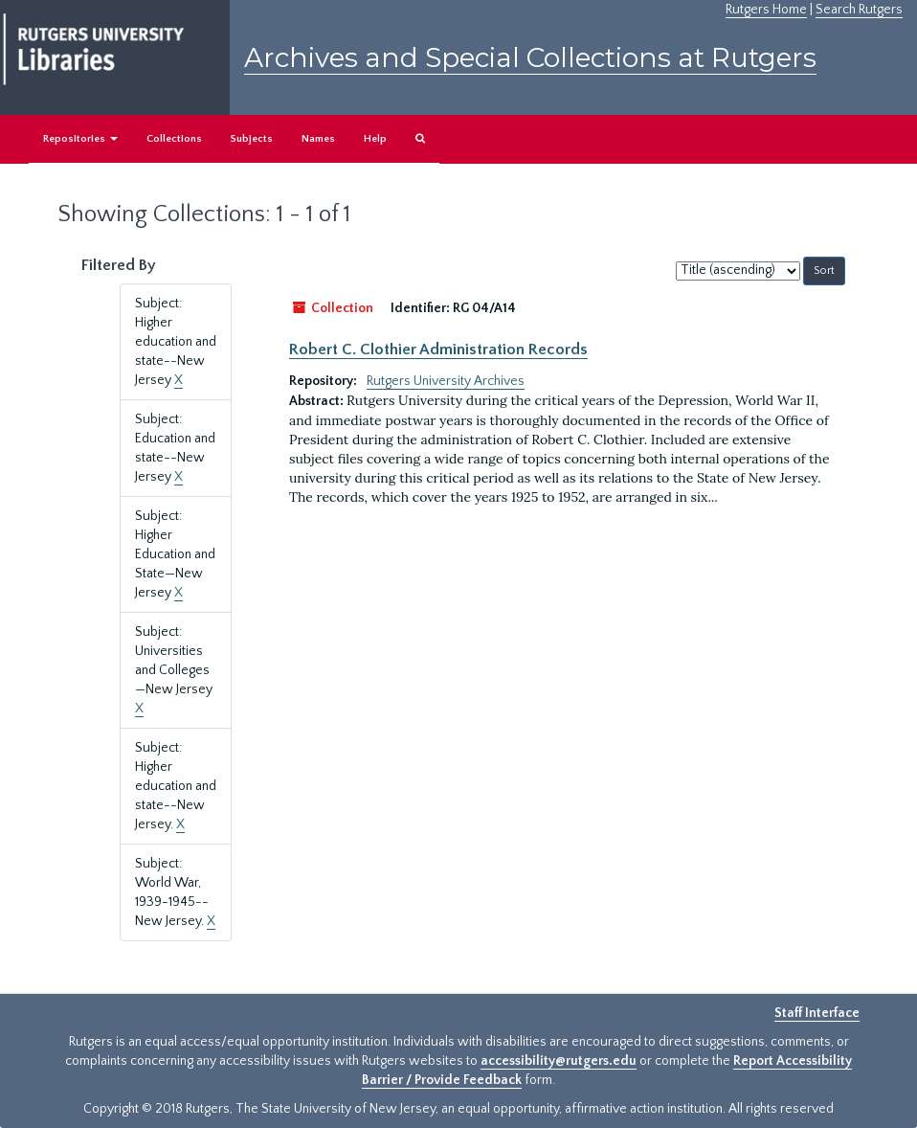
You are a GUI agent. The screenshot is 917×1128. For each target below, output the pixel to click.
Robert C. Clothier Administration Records (438, 349)
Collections (174, 139)
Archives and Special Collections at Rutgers (530, 57)
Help (375, 139)
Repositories (80, 139)
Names (318, 139)
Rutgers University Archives (446, 381)
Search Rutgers (859, 9)
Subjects (252, 139)
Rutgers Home (766, 9)
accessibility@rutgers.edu (559, 1061)
